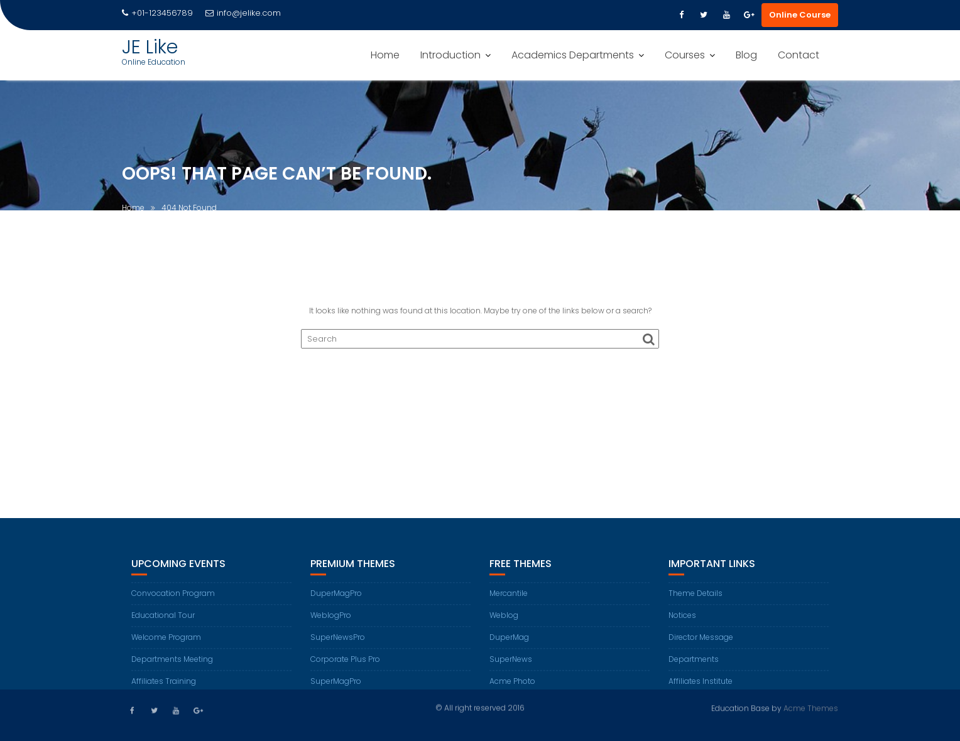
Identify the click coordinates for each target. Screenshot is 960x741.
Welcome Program (166, 644)
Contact (798, 55)
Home (385, 55)
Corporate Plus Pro (345, 666)
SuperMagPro (335, 688)
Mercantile (508, 600)
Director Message (700, 644)
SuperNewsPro (337, 644)
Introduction (450, 55)
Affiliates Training (163, 688)
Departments (693, 666)
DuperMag (509, 644)
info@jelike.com (243, 13)
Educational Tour (163, 622)
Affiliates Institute (700, 688)
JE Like (150, 47)
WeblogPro (330, 622)
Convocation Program (173, 600)
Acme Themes (810, 707)
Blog (746, 55)
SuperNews (510, 666)
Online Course (800, 15)
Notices (682, 622)
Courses (685, 55)
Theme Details (695, 600)
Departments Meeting (172, 666)
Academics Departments (572, 55)
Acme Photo (512, 688)
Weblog (503, 622)
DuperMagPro (336, 600)
